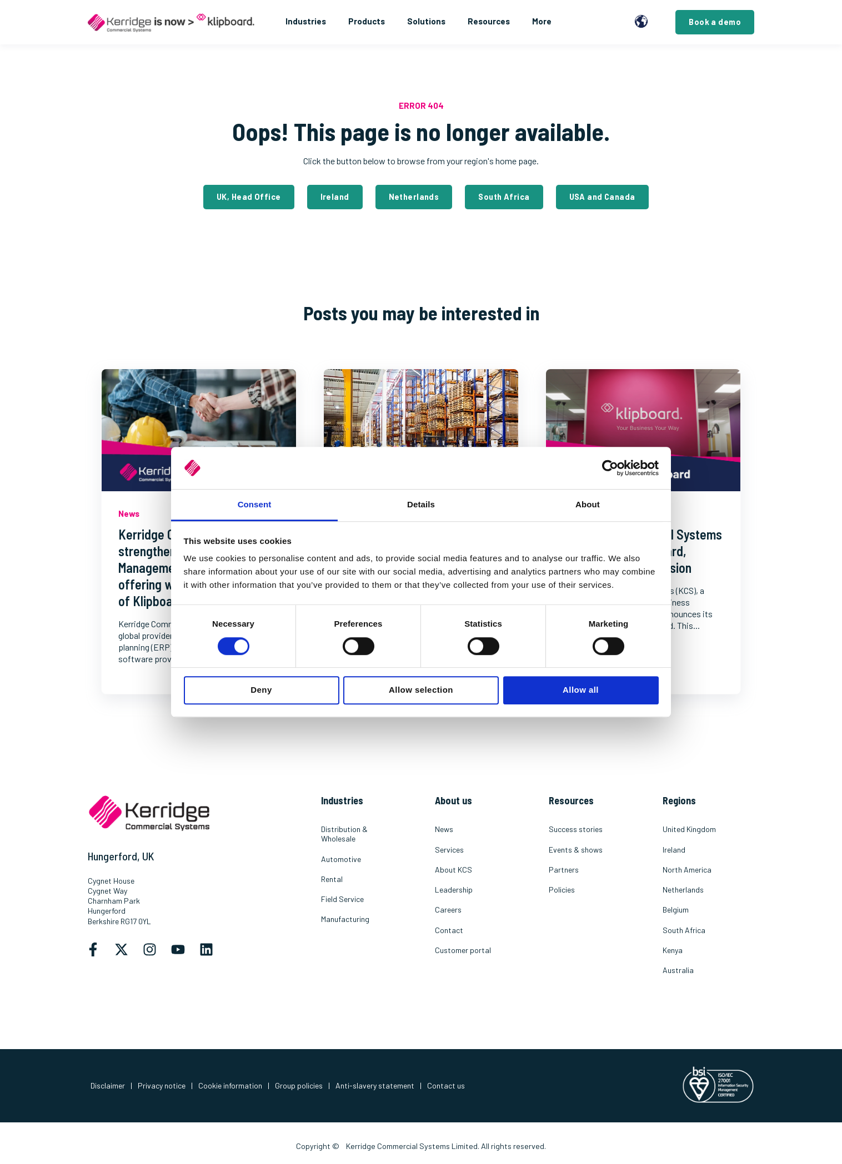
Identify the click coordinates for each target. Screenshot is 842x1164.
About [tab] (587, 505)
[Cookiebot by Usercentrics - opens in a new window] (610, 468)
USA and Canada (602, 196)
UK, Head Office (248, 196)
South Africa (503, 196)
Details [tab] (421, 505)
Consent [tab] (255, 505)
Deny (261, 689)
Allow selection (421, 689)
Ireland (334, 196)
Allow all (581, 689)
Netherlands (414, 196)
